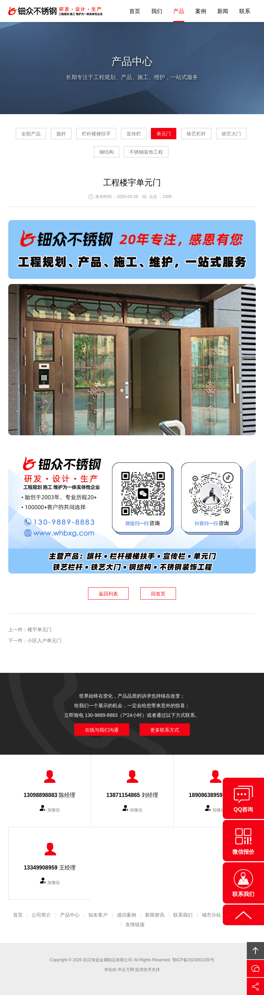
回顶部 (255, 950)
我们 (156, 11)
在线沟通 (255, 968)
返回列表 (108, 594)
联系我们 (182, 915)
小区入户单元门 (44, 640)
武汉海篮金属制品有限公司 (107, 960)
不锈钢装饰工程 (146, 152)
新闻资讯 (154, 915)
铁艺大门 (231, 133)
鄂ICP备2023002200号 (193, 960)
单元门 (163, 133)
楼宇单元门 (40, 629)
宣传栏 (133, 133)
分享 (255, 986)
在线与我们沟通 (102, 730)
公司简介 (41, 915)
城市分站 (211, 915)
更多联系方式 (164, 730)
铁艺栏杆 (196, 133)
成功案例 (126, 915)
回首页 (158, 594)
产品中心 (69, 915)
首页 (134, 11)
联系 (244, 11)
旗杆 (61, 133)
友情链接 (135, 924)
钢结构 (106, 152)
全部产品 (31, 133)
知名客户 (98, 915)
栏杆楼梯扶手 (96, 133)
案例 (200, 11)
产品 (178, 11)
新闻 (222, 11)
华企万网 (126, 969)
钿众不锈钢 (56, 11)
